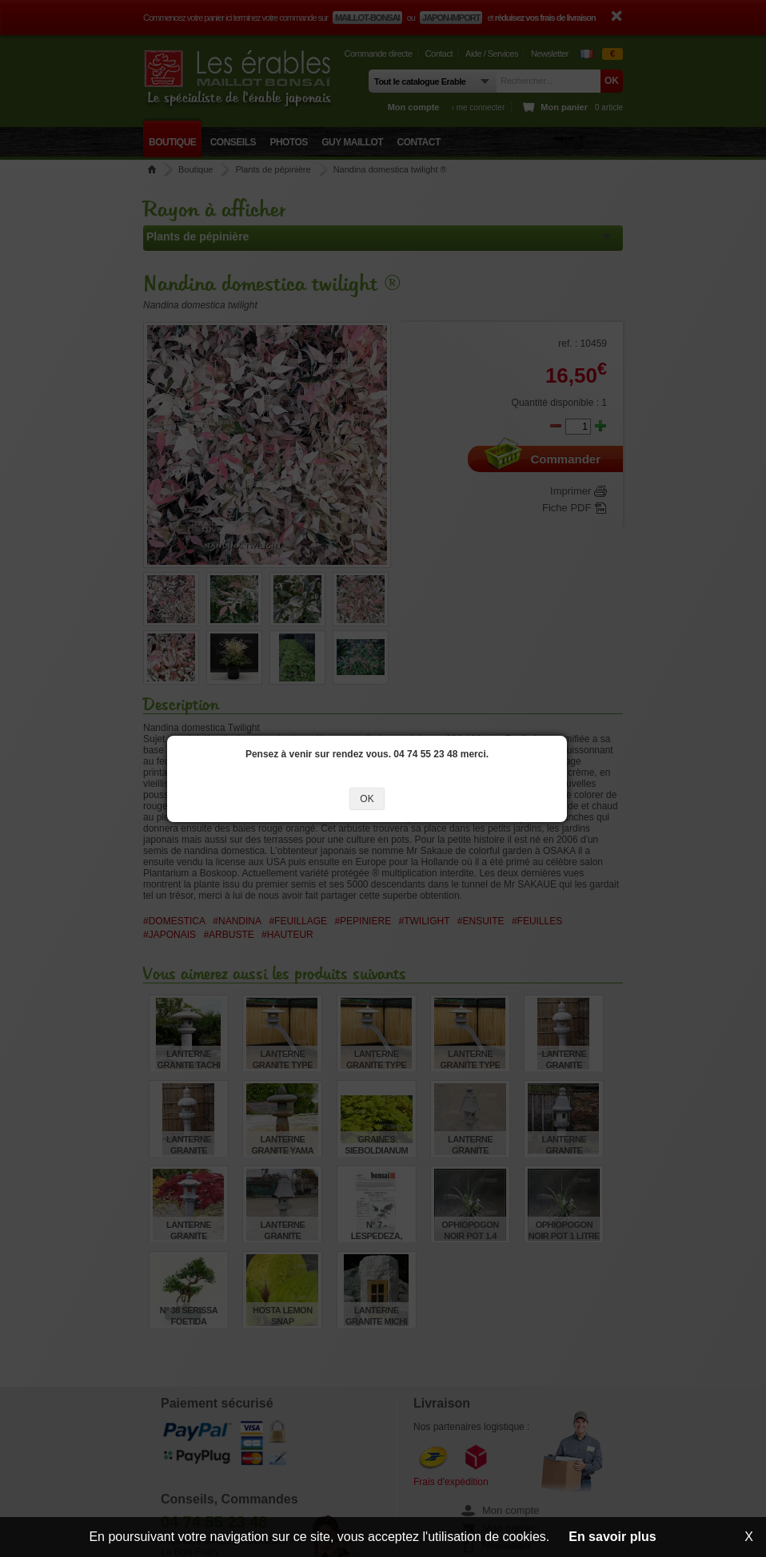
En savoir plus (612, 1536)
